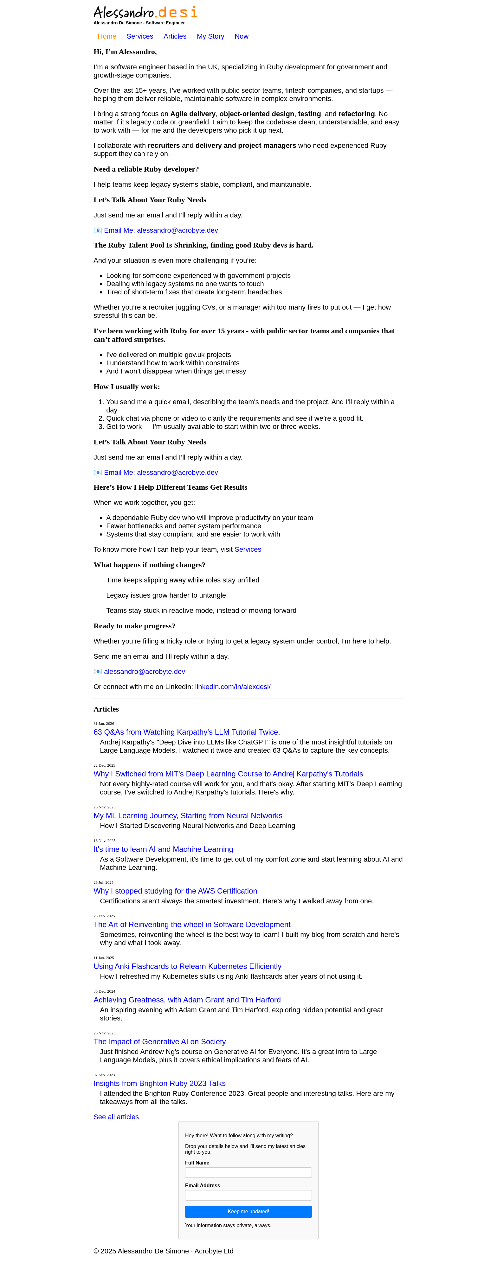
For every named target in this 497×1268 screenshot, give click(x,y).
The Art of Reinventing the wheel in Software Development (192, 924)
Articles (176, 36)
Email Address (202, 1185)
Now (241, 36)
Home (108, 36)
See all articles (116, 1117)
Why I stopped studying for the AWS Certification (175, 891)
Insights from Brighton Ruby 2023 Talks (160, 1083)
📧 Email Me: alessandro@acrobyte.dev (156, 230)
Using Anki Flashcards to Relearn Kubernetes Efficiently (187, 966)
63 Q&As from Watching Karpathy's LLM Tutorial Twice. (187, 732)
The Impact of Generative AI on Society (160, 1041)
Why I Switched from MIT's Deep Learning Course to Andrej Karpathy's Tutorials (228, 773)
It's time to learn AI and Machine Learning (163, 849)
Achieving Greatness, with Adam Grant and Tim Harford (187, 999)
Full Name (197, 1162)
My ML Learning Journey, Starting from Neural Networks (188, 815)
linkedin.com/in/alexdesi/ (233, 687)
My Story (211, 36)
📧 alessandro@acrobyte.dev (139, 671)
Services (140, 36)
